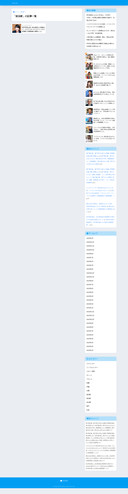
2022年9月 (90, 327)
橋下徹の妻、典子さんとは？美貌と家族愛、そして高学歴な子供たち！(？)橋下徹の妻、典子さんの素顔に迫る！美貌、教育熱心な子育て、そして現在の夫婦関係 (100, 178)
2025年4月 (90, 263)
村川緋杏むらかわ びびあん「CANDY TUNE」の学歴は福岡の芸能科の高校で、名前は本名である (100, 17)
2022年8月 (90, 331)
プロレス (89, 384)
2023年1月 (90, 311)
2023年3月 (90, 303)
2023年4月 (90, 299)
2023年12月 (90, 275)
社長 (88, 416)
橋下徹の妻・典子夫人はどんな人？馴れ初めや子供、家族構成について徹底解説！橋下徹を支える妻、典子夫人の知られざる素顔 (100, 433)
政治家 (88, 400)
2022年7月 (90, 335)
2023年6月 (90, 291)
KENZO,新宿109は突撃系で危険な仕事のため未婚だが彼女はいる (100, 46)
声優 (88, 392)
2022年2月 (90, 354)
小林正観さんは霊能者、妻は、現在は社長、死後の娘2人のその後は (100, 39)
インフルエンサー (92, 372)
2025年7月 (90, 259)
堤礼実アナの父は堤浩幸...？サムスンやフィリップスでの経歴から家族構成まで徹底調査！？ (101, 456)
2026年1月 (90, 239)
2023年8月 (90, 283)
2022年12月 (90, 315)
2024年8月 (90, 271)
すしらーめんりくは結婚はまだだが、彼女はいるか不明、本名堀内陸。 (100, 32)
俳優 (88, 388)
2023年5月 (90, 295)
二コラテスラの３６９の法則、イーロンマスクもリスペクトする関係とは (100, 26)
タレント (89, 380)
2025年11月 (90, 247)
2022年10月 (90, 323)
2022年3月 (90, 350)
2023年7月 (90, 287)
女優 (88, 396)
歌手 (88, 412)
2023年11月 (90, 279)
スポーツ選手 (91, 376)
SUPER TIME (18, 2)
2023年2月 (90, 307)
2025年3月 (90, 267)
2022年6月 (90, 339)
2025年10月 (90, 251)
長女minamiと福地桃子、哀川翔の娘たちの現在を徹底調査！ (100, 223)
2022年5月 (90, 343)
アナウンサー (91, 368)
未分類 (88, 408)
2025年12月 (90, 243)
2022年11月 (90, 319)
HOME (64, 486)
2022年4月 (90, 346)
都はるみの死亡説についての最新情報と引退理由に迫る (100, 210)
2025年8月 (90, 255)
